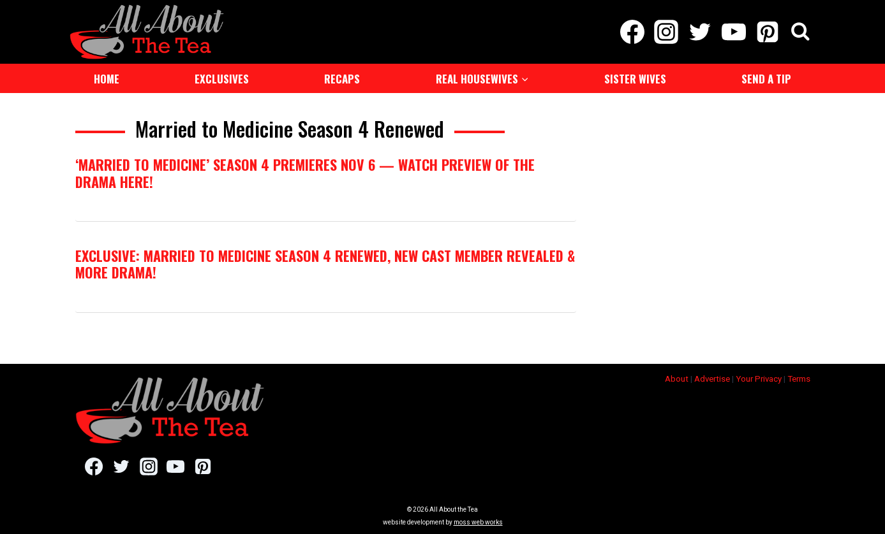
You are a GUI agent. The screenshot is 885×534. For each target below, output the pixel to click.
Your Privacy (759, 379)
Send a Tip (766, 79)
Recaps (342, 79)
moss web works (478, 522)
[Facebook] (632, 32)
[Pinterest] (768, 32)
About (676, 379)
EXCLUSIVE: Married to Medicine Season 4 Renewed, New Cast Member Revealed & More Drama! (325, 263)
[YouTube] (734, 32)
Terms (798, 379)
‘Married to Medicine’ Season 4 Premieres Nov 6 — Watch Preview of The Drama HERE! (305, 172)
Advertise (712, 379)
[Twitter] (700, 32)
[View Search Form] (800, 32)
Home (106, 79)
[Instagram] (666, 32)
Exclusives (222, 79)
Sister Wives (635, 79)
